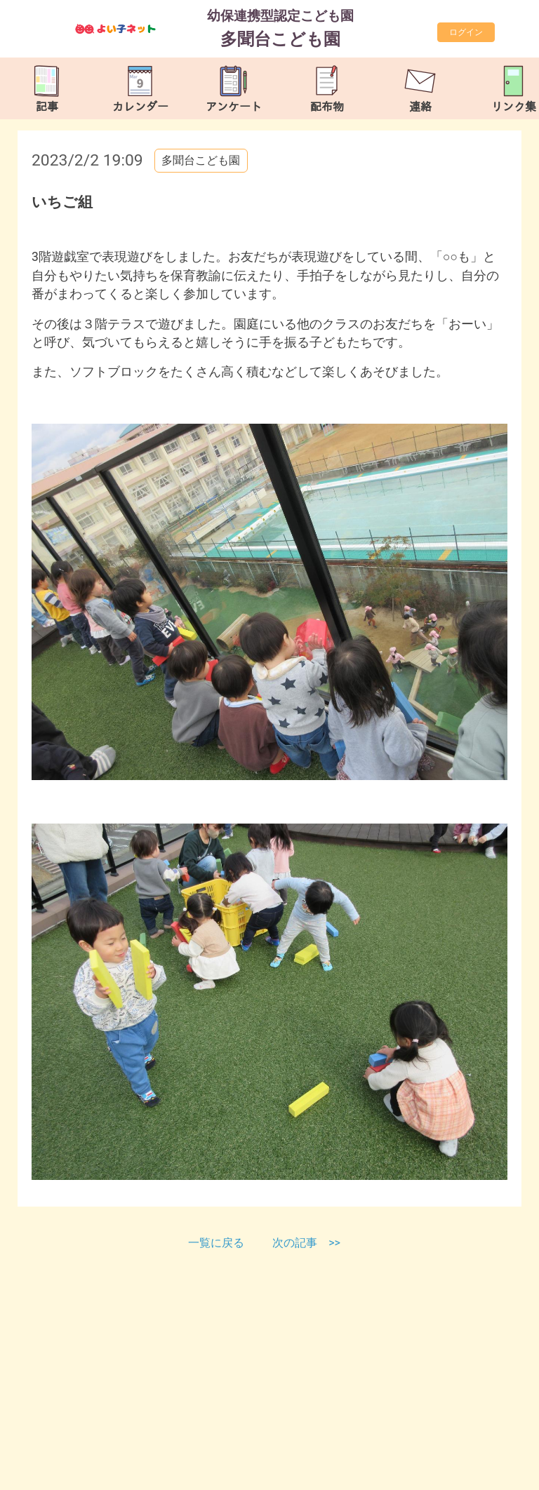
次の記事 (294, 1242)
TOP (508, 1472)
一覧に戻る (217, 1242)
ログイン (466, 32)
